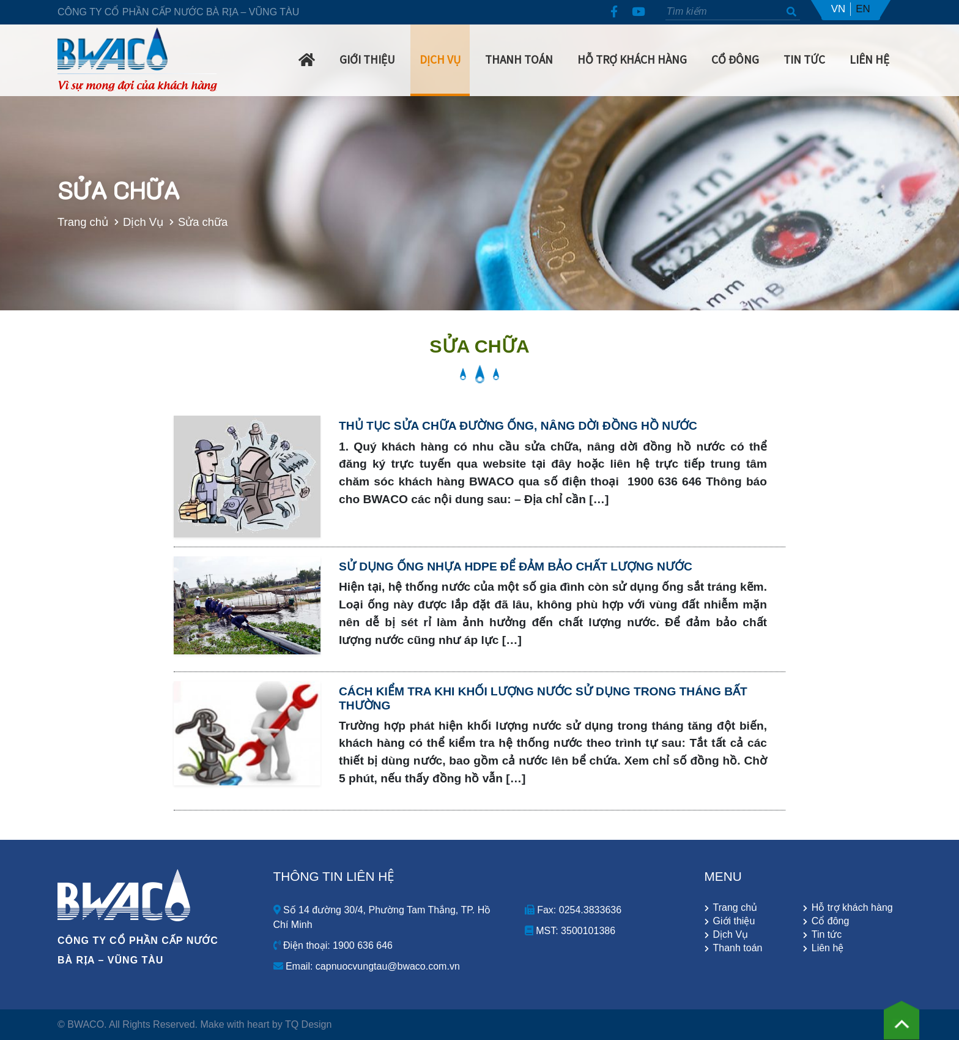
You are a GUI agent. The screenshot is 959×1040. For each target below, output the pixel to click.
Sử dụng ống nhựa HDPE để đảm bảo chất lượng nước (515, 566)
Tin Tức (804, 59)
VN (838, 9)
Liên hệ (869, 59)
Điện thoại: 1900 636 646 (333, 945)
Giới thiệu (734, 921)
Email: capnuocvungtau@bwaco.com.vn (366, 966)
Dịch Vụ (440, 59)
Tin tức (827, 935)
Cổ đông (831, 921)
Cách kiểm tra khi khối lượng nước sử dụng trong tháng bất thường (543, 698)
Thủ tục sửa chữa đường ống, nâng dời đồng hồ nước (518, 425)
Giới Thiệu (367, 59)
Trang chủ (65, 221)
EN (863, 9)
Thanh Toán (519, 59)
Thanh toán (738, 948)
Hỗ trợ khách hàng (632, 59)
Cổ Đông (735, 59)
